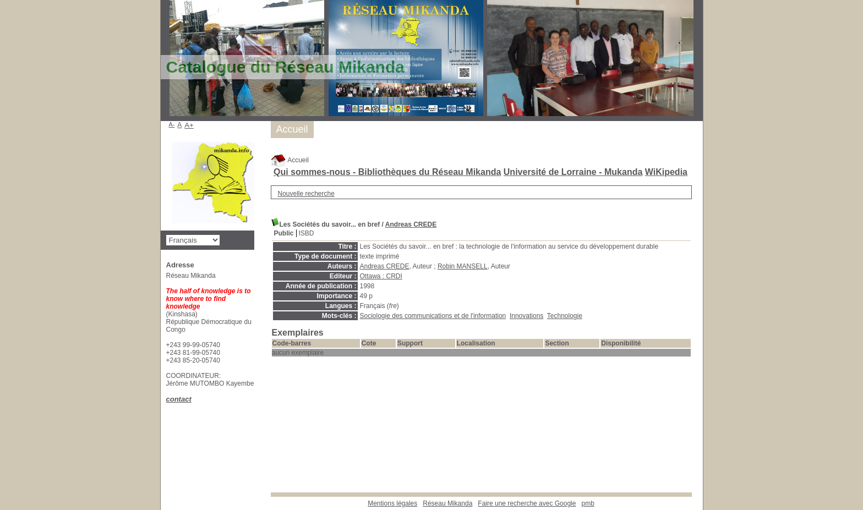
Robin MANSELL (463, 266)
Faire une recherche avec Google (527, 503)
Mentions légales (392, 503)
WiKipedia (666, 172)
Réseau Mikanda (447, 503)
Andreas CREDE (410, 224)
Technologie (564, 316)
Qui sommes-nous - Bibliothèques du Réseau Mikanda (387, 172)
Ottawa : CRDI (381, 276)
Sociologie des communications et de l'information (433, 316)
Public (284, 233)
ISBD (306, 233)
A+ (189, 125)
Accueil (290, 160)
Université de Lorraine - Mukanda (573, 172)
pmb (587, 503)
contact (179, 399)
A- (172, 124)
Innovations (526, 316)
